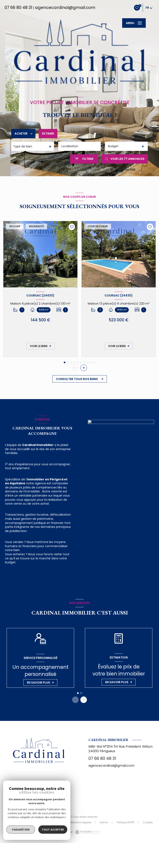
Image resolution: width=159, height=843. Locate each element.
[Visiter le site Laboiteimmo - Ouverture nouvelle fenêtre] (87, 832)
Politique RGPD (125, 822)
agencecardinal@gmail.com (65, 7)
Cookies (148, 822)
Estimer (48, 133)
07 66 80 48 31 (18, 7)
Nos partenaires (52, 822)
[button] (83, 367)
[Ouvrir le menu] (134, 23)
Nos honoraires (24, 822)
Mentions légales (81, 822)
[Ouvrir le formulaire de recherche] (84, 159)
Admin (104, 822)
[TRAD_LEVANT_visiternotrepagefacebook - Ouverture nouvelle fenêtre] (38, 795)
